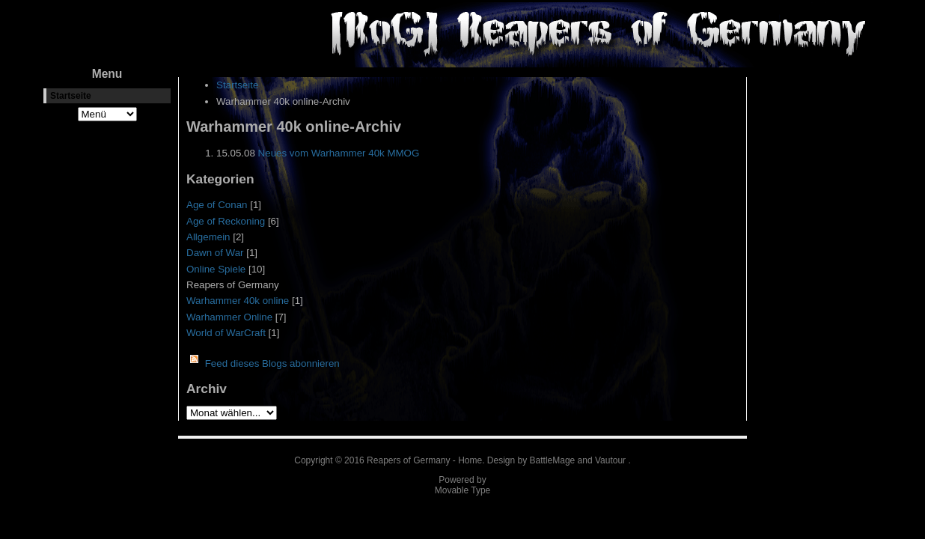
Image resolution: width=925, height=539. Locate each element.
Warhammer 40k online (237, 300)
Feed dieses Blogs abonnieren (272, 363)
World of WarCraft (226, 332)
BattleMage (553, 460)
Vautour (610, 460)
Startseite (70, 96)
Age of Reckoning (225, 221)
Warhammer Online (229, 317)
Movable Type (463, 490)
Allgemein (208, 237)
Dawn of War (215, 252)
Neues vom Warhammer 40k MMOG (339, 153)
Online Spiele (215, 269)
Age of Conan (217, 204)
